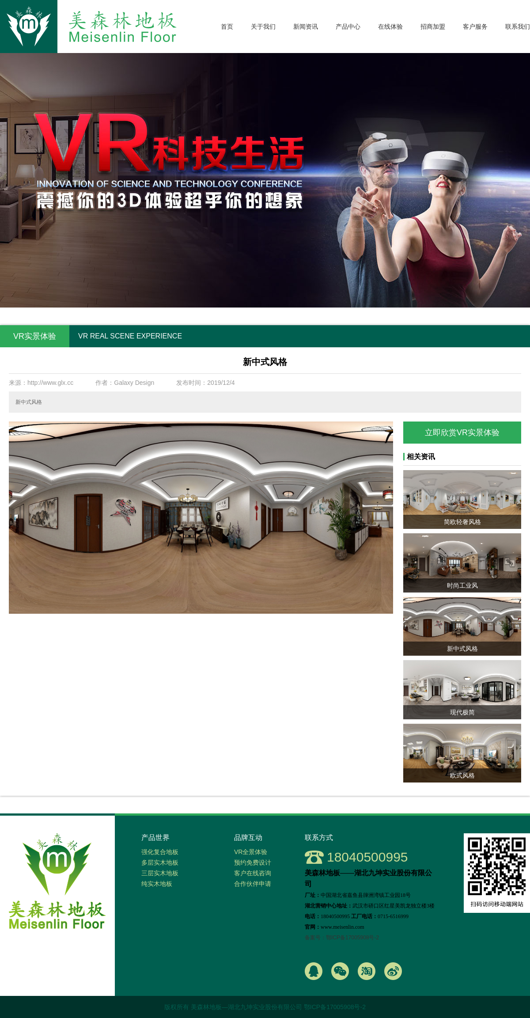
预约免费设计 (252, 862)
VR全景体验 (250, 851)
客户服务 (475, 26)
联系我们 (517, 26)
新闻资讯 (305, 26)
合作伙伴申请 (252, 883)
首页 (227, 26)
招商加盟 (432, 26)
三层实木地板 (159, 873)
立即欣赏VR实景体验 (462, 432)
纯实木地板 (156, 883)
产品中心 (348, 26)
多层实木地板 (159, 862)
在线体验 (390, 26)
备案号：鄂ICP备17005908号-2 (342, 937)
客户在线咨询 (252, 873)
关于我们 (263, 26)
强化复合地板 (159, 851)
